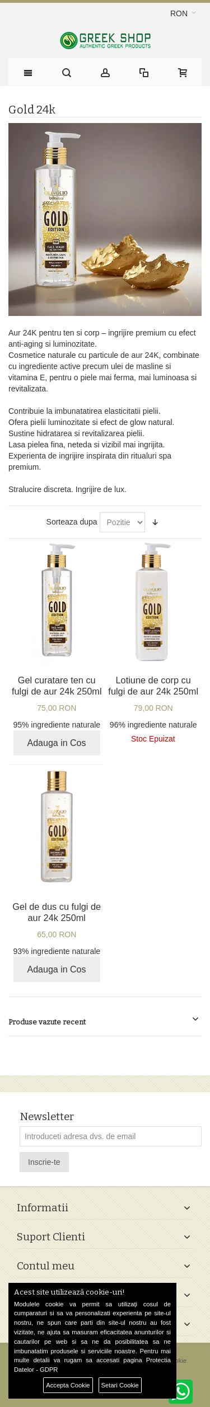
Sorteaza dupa (71, 521)
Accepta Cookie (68, 1385)
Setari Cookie (120, 1385)
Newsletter (47, 1117)
